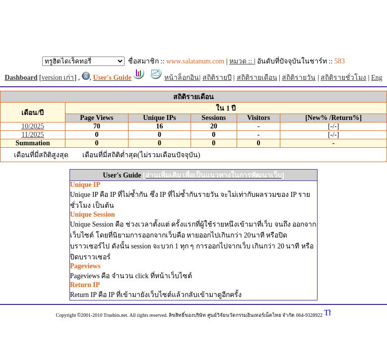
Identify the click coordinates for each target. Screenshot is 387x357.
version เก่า (58, 77)
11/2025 (32, 134)
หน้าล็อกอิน (181, 77)
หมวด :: (241, 61)
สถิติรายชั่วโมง (343, 77)
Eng (377, 77)
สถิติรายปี (217, 77)
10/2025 (32, 126)
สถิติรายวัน (299, 77)
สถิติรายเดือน (257, 77)
